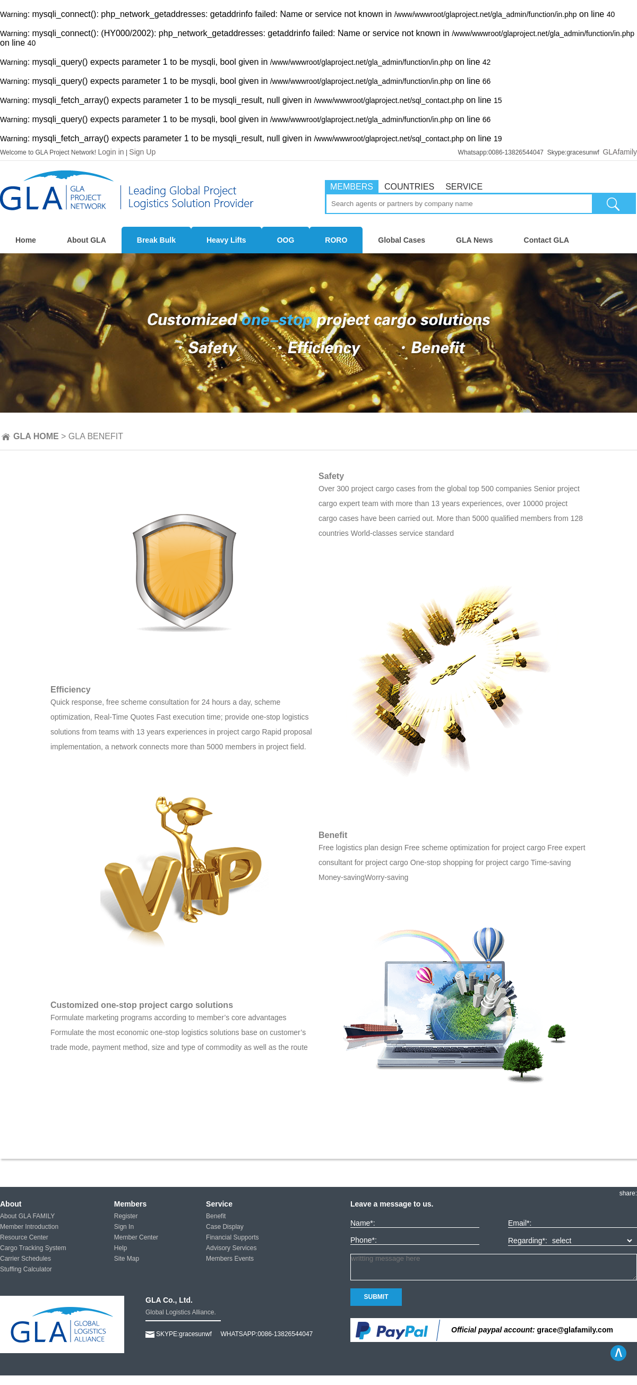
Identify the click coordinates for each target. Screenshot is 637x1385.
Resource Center (24, 1237)
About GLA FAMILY (27, 1216)
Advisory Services (231, 1248)
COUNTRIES (409, 186)
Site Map (126, 1258)
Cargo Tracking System (33, 1248)
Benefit (216, 1216)
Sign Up (142, 152)
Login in (111, 152)
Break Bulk (156, 240)
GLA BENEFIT (95, 436)
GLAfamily (619, 152)
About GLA (86, 240)
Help (120, 1248)
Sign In (124, 1226)
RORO (336, 240)
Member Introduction (29, 1226)
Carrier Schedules (25, 1258)
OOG (286, 240)
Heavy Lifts (226, 240)
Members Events (230, 1258)
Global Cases (401, 240)
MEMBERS (351, 186)
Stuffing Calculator (26, 1269)
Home (25, 240)
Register (126, 1216)
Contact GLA (547, 240)
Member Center (136, 1237)
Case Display (225, 1226)
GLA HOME (36, 436)
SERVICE (464, 186)
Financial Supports (232, 1237)
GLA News (474, 240)
